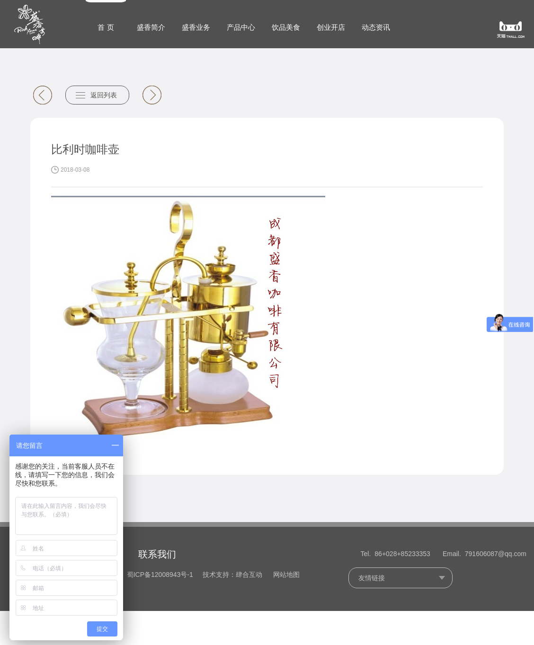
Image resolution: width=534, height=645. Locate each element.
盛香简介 (151, 27)
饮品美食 (286, 27)
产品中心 (241, 27)
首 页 (106, 27)
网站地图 (286, 574)
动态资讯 (376, 27)
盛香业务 (196, 27)
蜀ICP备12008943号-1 (160, 574)
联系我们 (157, 554)
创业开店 (331, 27)
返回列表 (103, 95)
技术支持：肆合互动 (232, 574)
